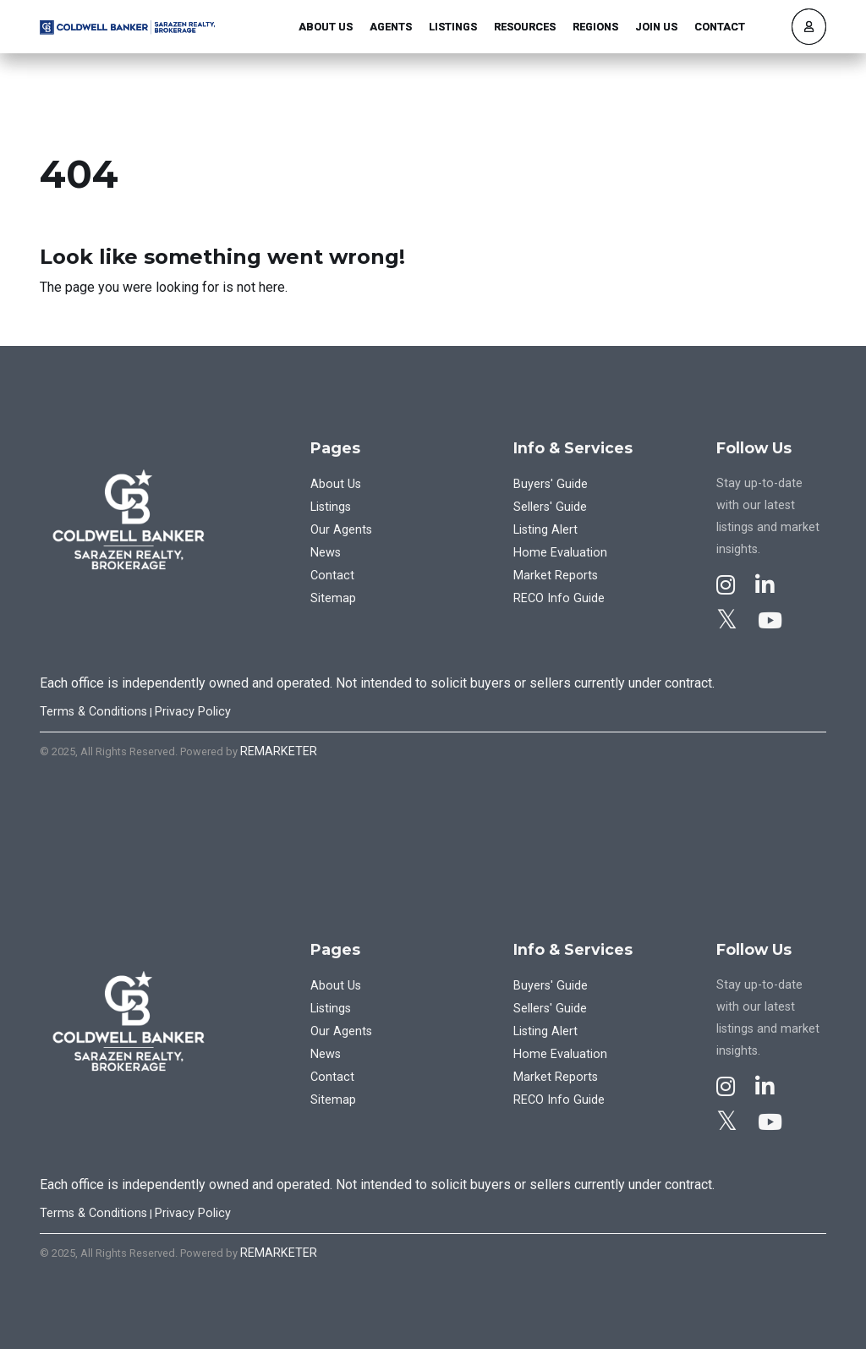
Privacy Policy (193, 712)
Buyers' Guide (550, 484)
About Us (326, 26)
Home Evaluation (560, 553)
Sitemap (333, 598)
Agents (391, 26)
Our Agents (341, 530)
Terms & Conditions (93, 712)
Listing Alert (545, 530)
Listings (453, 26)
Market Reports (555, 575)
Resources (525, 26)
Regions (595, 26)
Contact (719, 26)
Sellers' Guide (550, 507)
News (325, 553)
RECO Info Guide (559, 598)
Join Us (656, 26)
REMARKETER (278, 751)
